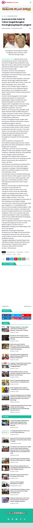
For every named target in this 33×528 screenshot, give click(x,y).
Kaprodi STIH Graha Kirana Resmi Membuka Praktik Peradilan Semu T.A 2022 (20, 439)
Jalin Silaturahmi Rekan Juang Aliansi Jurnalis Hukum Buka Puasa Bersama (20, 491)
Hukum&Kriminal (12, 16)
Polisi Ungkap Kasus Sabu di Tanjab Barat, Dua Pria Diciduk (19, 388)
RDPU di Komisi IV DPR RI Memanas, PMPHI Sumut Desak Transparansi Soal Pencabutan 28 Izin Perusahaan (20, 347)
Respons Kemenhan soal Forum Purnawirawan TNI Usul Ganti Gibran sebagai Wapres (19, 499)
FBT (27, 525)
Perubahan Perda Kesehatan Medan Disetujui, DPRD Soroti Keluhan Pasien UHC (19, 356)
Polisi (14, 254)
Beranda (4, 16)
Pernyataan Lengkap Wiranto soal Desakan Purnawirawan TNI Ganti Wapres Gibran (20, 467)
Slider (18, 254)
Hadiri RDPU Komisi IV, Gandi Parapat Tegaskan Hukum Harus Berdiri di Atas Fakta (20, 373)
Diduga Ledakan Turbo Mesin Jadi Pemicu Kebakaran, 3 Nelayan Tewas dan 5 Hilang (19, 328)
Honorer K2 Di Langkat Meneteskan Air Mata (17, 482)
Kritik (3, 254)
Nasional (9, 254)
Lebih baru (6, 306)
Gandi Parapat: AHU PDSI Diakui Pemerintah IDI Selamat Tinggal (20, 459)
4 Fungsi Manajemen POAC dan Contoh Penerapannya (20, 431)
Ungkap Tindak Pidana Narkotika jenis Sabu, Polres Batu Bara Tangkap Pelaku (20, 364)
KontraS (27, 252)
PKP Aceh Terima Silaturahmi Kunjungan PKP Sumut (19, 475)
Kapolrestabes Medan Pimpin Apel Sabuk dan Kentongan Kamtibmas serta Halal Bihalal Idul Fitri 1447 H (20, 408)
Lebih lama (27, 306)
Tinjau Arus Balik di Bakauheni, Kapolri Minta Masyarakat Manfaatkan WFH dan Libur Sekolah (19, 423)
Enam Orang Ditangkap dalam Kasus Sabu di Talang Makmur (20, 381)
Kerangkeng (20, 252)
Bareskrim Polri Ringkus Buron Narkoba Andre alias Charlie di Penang (19, 337)
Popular (5, 417)
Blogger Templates (17, 525)
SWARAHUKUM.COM (7, 59)
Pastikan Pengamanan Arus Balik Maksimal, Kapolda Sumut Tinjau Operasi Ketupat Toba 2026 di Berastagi (20, 397)
